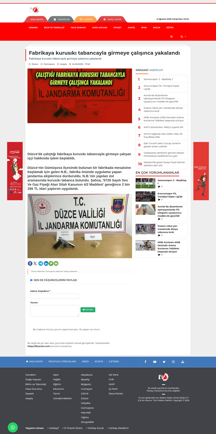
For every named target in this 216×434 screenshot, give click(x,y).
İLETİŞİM (114, 361)
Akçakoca (86, 374)
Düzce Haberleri (38, 271)
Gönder (87, 309)
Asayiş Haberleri (71, 271)
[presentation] (104, 299)
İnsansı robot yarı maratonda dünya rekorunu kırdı (168, 229)
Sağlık (156, 27)
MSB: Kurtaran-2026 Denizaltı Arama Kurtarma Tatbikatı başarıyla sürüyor (169, 247)
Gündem (33, 27)
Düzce (84, 398)
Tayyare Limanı (34, 428)
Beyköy (85, 379)
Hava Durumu (78, 27)
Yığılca (85, 417)
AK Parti (113, 374)
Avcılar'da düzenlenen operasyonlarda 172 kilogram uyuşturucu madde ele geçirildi (170, 211)
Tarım (56, 393)
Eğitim (169, 27)
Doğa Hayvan (99, 27)
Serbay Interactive (155, 391)
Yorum (34, 302)
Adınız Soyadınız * (40, 291)
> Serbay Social (95, 428)
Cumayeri (86, 388)
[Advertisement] (79, 136)
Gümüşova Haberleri (54, 271)
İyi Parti (113, 388)
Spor (144, 27)
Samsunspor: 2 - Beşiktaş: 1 (172, 182)
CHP (111, 379)
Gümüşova (87, 407)
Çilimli (84, 393)
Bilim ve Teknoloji (54, 27)
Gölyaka (85, 403)
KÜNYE (99, 361)
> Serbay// (53, 428)
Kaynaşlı (86, 412)
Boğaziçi (86, 384)
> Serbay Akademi (117, 428)
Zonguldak (87, 421)
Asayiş (131, 27)
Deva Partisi (116, 393)
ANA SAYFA (37, 19)
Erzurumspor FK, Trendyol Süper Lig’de (170, 195)
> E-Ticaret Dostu (72, 428)
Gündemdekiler (62, 398)
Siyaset (117, 27)
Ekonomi (58, 388)
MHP (112, 384)
